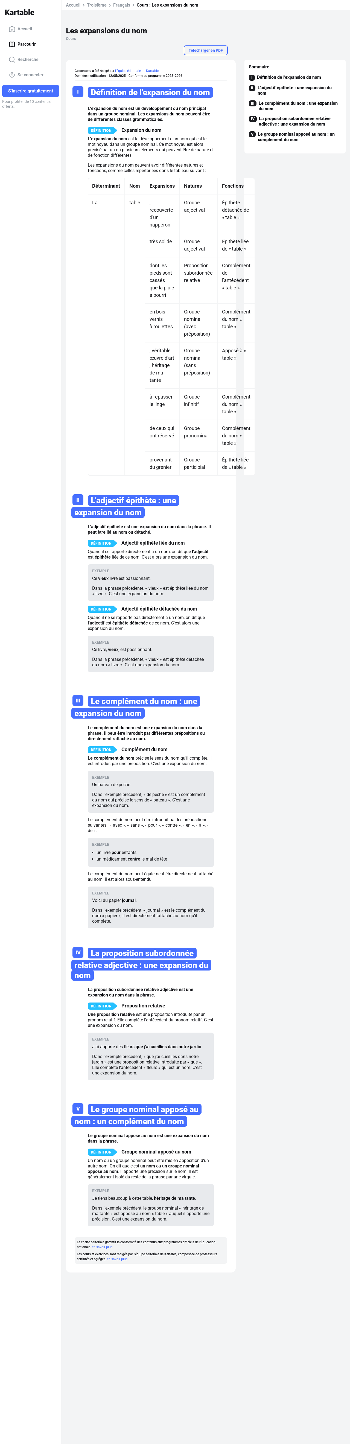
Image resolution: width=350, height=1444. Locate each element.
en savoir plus (102, 1247)
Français (121, 5)
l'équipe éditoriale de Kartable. (137, 71)
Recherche (24, 59)
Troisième (97, 5)
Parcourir (22, 44)
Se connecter (26, 75)
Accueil (20, 29)
